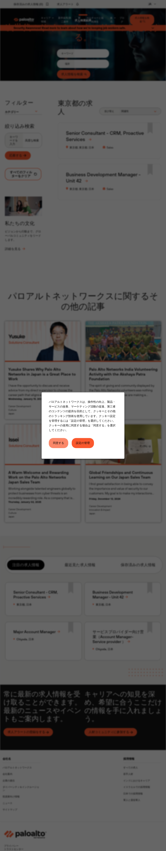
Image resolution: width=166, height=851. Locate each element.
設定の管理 (83, 443)
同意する (58, 443)
